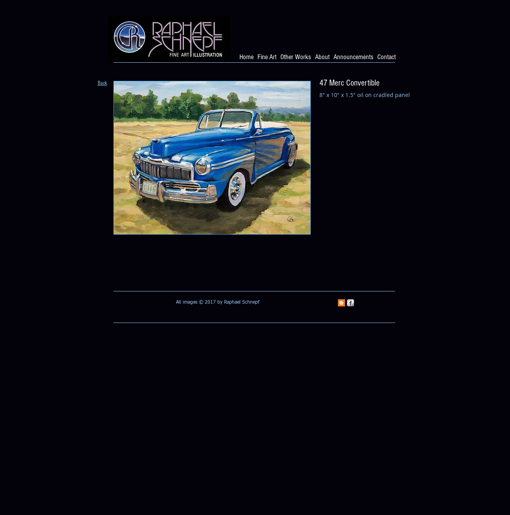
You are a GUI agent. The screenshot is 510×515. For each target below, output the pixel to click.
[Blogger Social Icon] (341, 302)
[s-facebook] (350, 302)
